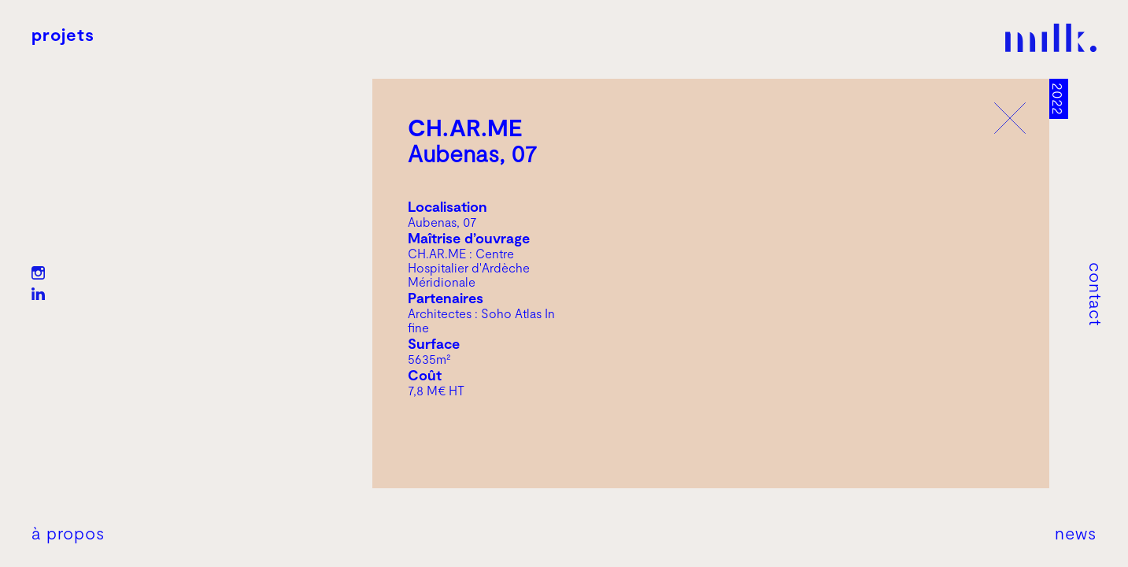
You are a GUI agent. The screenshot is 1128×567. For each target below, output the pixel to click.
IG (38, 273)
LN (38, 294)
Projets (62, 34)
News (1076, 532)
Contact (1096, 294)
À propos (68, 532)
